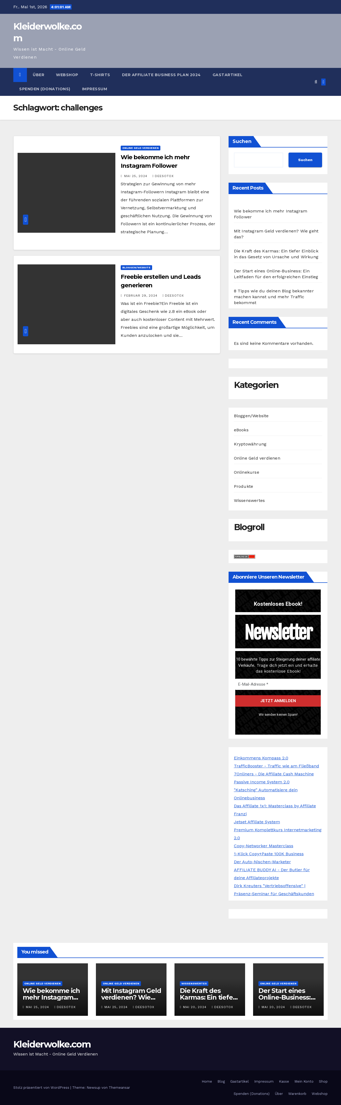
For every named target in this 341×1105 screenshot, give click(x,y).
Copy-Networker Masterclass (263, 845)
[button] (316, 81)
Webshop (67, 74)
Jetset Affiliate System (257, 821)
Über (38, 74)
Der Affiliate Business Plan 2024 (161, 74)
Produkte (243, 486)
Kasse (284, 1081)
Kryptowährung (250, 444)
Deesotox (163, 176)
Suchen (242, 141)
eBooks (241, 429)
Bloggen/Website (136, 267)
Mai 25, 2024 (136, 176)
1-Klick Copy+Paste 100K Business (269, 853)
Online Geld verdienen (140, 147)
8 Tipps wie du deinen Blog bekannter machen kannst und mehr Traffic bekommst (274, 296)
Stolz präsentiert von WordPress (41, 1088)
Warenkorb (297, 1094)
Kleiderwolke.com (52, 1044)
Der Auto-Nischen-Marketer (262, 861)
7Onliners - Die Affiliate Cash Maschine (274, 773)
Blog (221, 1081)
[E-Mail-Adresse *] (278, 684)
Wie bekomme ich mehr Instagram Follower (51, 997)
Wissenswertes (249, 500)
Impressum (94, 89)
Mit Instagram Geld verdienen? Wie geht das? (131, 997)
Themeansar (119, 1088)
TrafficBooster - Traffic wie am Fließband (276, 765)
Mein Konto (304, 1081)
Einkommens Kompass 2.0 (261, 757)
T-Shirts (100, 74)
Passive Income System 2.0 (262, 781)
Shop (323, 1081)
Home (207, 1081)
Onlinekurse (246, 472)
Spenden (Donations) (44, 89)
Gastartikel (228, 74)
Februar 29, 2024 (141, 295)
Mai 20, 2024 (195, 1007)
